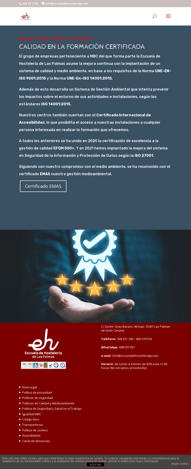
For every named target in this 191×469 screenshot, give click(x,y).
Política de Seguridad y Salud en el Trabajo (52, 408)
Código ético (30, 419)
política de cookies (96, 461)
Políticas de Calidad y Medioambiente (48, 403)
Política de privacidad (37, 392)
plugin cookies (180, 463)
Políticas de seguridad (37, 398)
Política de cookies (35, 430)
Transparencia (32, 425)
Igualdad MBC (31, 414)
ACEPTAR (95, 464)
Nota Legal (29, 387)
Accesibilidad (31, 435)
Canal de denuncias (36, 441)
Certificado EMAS (43, 186)
